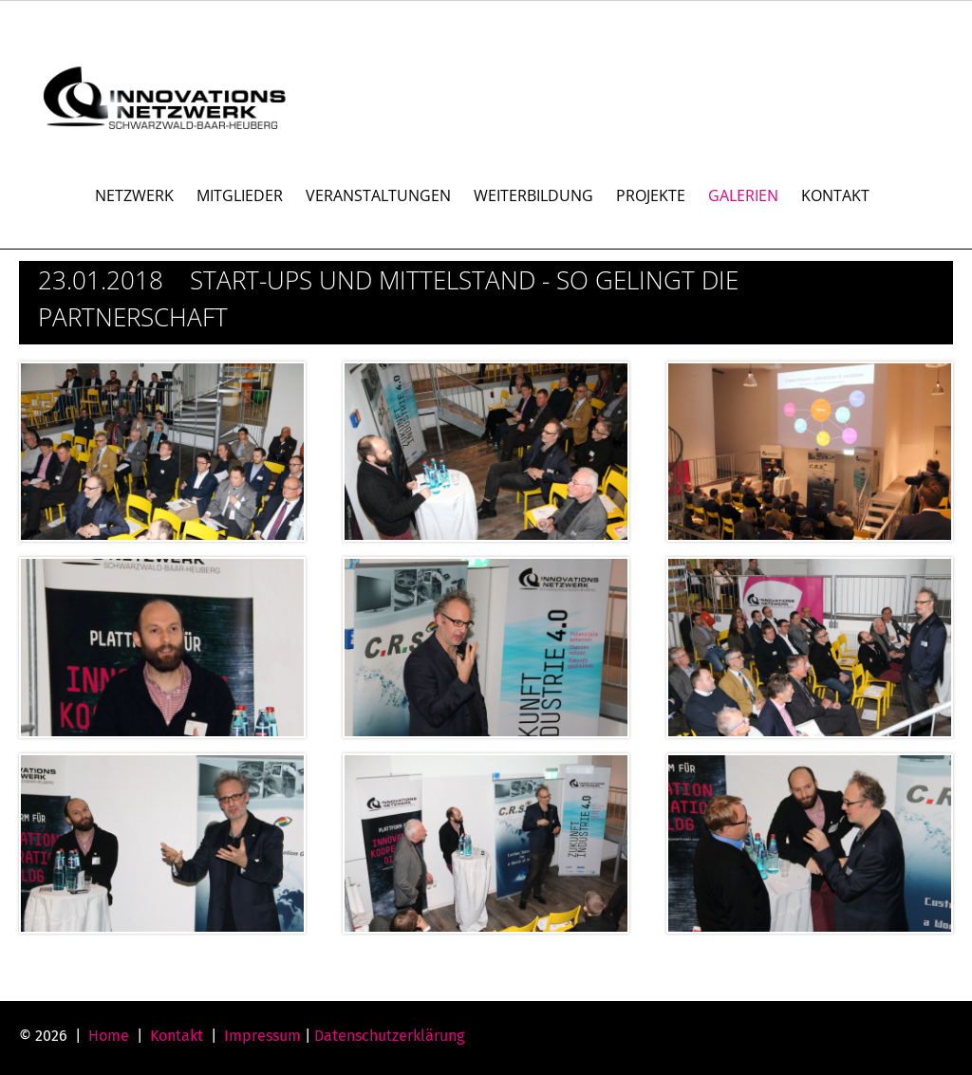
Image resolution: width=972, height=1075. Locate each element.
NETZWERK (134, 195)
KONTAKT (835, 195)
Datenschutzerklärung (389, 1036)
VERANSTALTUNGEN (378, 195)
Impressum (262, 1036)
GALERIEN (743, 195)
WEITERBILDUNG (533, 195)
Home (108, 1036)
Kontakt (176, 1036)
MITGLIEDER (239, 195)
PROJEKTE (650, 195)
